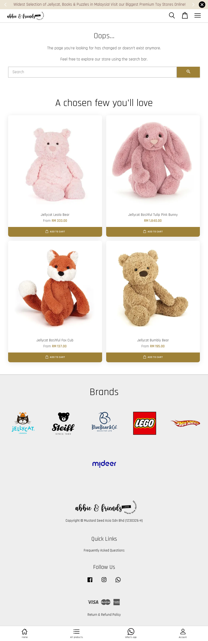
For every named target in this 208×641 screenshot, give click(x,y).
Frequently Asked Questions (104, 550)
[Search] (92, 72)
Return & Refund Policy (104, 615)
